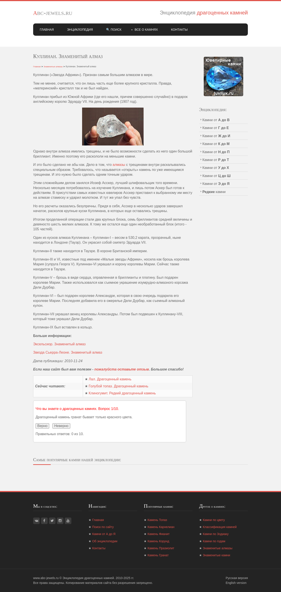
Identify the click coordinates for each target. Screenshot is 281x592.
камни (214, 192)
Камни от (216, 120)
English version (236, 583)
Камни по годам (214, 541)
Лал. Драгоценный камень (110, 379)
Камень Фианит (158, 534)
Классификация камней (220, 527)
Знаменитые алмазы (53, 67)
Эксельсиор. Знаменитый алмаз (59, 344)
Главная (47, 29)
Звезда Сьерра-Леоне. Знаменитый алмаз (67, 352)
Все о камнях (146, 29)
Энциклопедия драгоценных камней (88, 578)
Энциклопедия (80, 29)
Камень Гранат (158, 555)
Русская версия (237, 578)
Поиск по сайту (103, 527)
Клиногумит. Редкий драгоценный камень (122, 393)
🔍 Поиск (113, 29)
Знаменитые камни (216, 555)
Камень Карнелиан (161, 527)
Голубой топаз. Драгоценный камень (118, 386)
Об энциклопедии (104, 541)
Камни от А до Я (103, 534)
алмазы (119, 165)
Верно (42, 426)
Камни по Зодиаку (216, 534)
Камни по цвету (214, 520)
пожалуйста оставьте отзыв (121, 369)
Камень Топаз (157, 520)
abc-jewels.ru (52, 12)
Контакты (179, 29)
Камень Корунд (158, 541)
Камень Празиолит (161, 548)
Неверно (61, 426)
